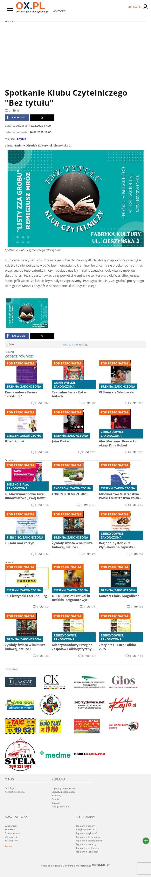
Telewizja (10, 829)
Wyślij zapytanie (60, 806)
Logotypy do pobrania (63, 788)
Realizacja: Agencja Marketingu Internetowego (75, 865)
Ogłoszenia (11, 837)
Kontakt (55, 803)
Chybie (21, 139)
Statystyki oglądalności (63, 791)
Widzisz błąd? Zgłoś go (75, 344)
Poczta (8, 846)
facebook (15, 117)
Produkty (56, 795)
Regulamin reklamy (85, 844)
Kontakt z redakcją (15, 791)
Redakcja (10, 788)
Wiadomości (11, 825)
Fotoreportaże (12, 833)
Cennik (55, 799)
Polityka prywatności (86, 829)
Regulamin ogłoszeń (86, 833)
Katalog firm (11, 840)
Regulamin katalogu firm (88, 840)
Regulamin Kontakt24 (86, 851)
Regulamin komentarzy (87, 837)
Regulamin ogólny (85, 825)
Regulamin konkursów (87, 848)
